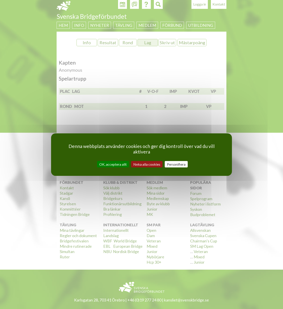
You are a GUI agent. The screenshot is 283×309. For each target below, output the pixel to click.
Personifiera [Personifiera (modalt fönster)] (176, 164)
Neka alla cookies (146, 164)
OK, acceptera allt (113, 164)
